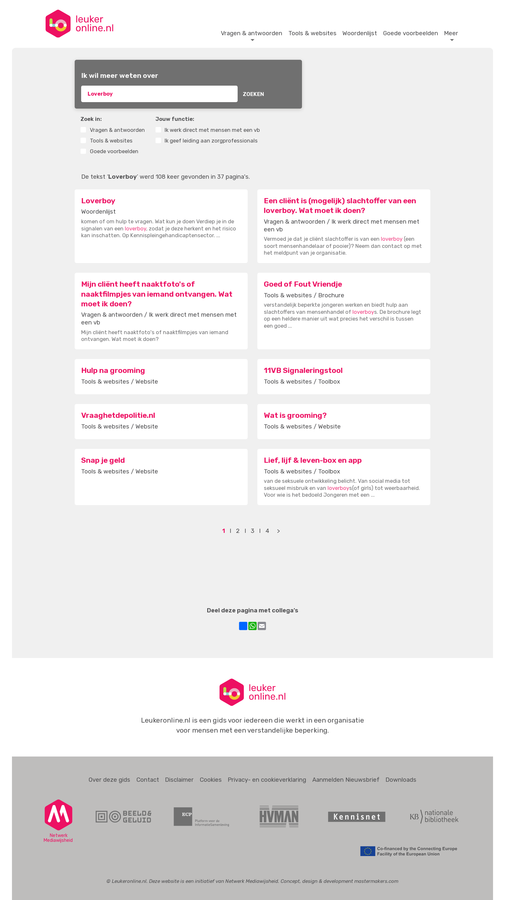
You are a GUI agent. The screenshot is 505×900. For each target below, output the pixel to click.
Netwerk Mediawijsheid (251, 881)
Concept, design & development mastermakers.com (339, 881)
